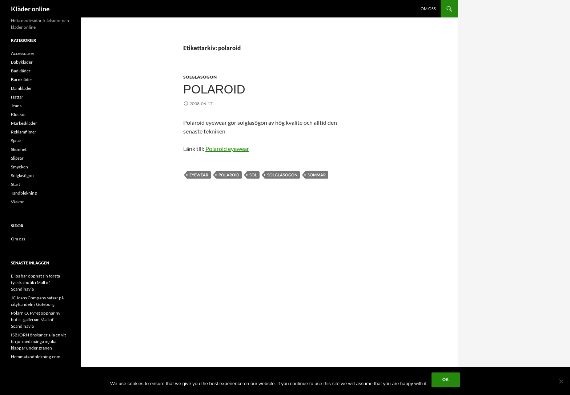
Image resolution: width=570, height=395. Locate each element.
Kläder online (30, 9)
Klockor (18, 114)
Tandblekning (24, 193)
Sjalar (16, 140)
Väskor (17, 201)
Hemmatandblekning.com (35, 356)
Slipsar (17, 158)
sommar (317, 174)
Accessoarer (23, 53)
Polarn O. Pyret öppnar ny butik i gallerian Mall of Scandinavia (35, 319)
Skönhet (19, 149)
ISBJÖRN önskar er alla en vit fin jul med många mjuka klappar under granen (38, 341)
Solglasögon (200, 77)
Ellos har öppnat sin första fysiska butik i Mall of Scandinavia (35, 282)
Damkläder (21, 88)
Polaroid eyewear (227, 148)
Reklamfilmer (23, 132)
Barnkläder (21, 79)
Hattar (17, 97)
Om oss (428, 8)
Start (15, 184)
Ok (445, 379)
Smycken (19, 166)
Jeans (16, 105)
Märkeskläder (24, 123)
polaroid (228, 174)
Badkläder (21, 70)
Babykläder (22, 62)
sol (253, 174)
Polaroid (214, 89)
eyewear (198, 174)
